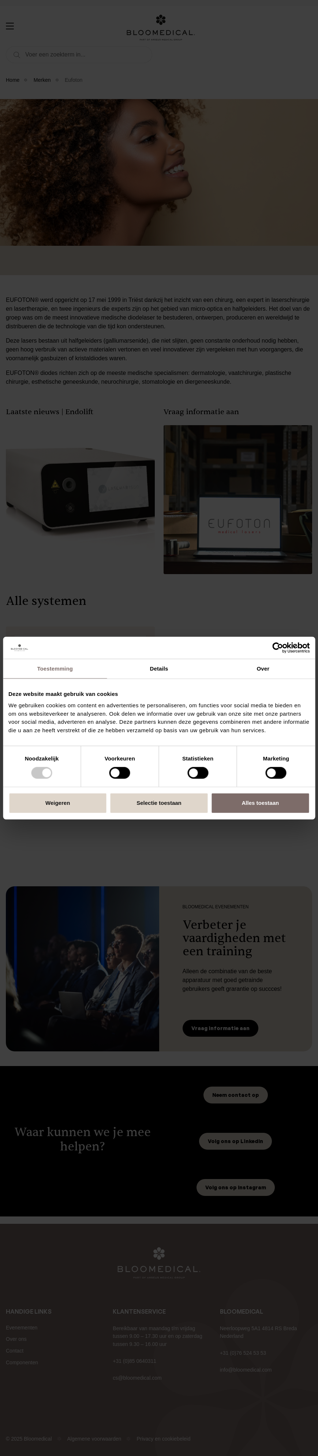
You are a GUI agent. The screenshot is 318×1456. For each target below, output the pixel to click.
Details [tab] (159, 668)
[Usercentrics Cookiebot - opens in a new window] (278, 647)
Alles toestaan (260, 803)
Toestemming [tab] (55, 668)
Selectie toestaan (159, 803)
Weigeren (57, 803)
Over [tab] (263, 668)
